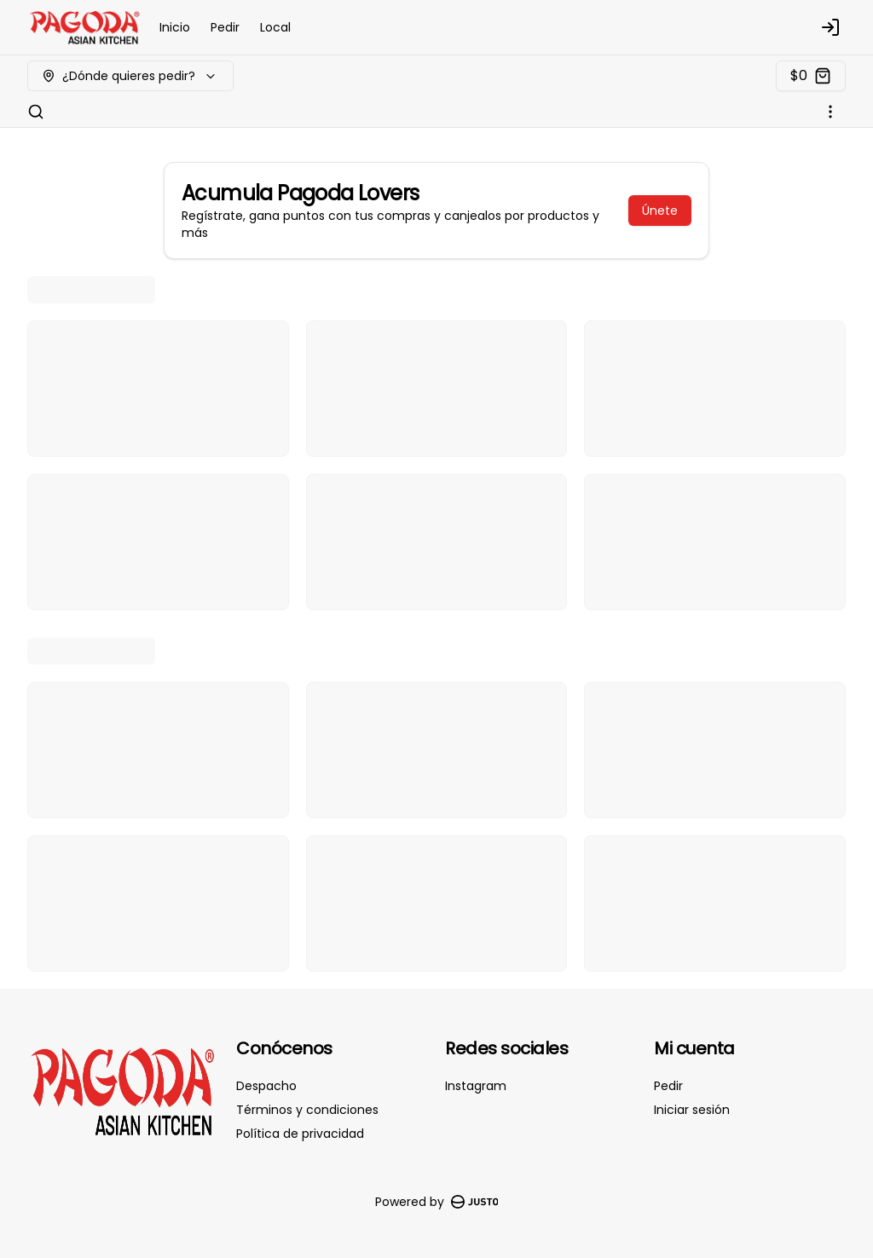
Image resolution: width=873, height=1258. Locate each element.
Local (275, 27)
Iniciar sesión (692, 1109)
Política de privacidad (300, 1133)
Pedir (225, 27)
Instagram (475, 1085)
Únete (660, 210)
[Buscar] (35, 111)
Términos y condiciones (307, 1109)
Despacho (266, 1085)
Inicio (174, 27)
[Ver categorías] (830, 111)
